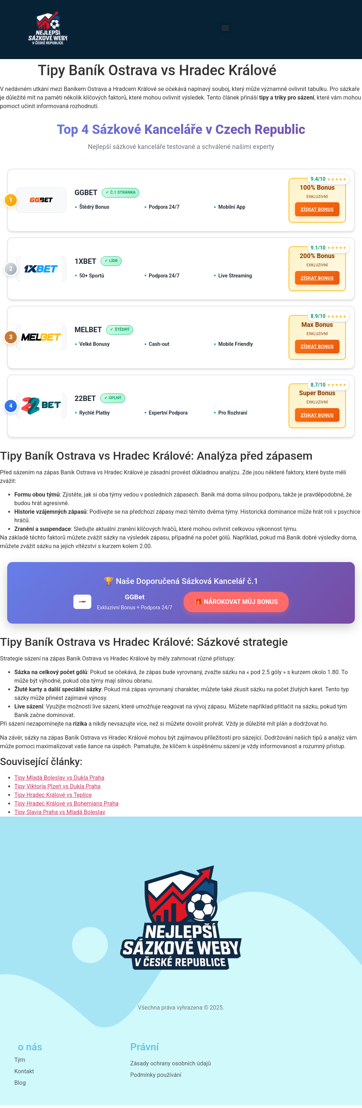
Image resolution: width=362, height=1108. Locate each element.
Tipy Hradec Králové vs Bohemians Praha (66, 806)
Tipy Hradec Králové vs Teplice (53, 797)
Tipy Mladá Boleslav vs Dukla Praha (59, 780)
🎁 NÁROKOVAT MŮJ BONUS (236, 604)
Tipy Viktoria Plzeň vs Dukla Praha (57, 788)
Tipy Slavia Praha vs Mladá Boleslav (59, 814)
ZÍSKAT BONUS (316, 209)
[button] (225, 28)
